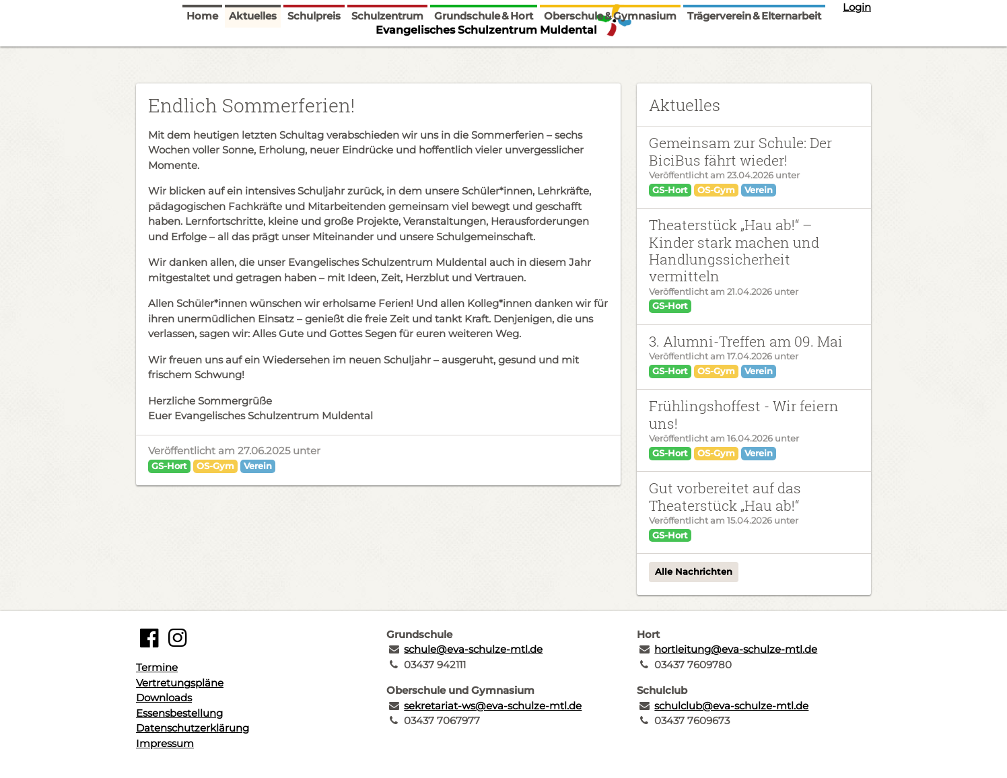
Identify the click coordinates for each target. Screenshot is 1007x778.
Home (202, 55)
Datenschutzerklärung (192, 727)
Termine (157, 667)
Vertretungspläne (179, 682)
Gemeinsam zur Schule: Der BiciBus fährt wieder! (740, 151)
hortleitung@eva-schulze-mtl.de (735, 649)
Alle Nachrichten (693, 571)
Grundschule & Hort (483, 55)
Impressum (165, 743)
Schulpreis (314, 55)
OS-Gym (215, 465)
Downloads (164, 697)
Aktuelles (253, 55)
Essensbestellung (179, 713)
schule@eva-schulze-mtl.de (473, 649)
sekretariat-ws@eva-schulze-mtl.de (493, 705)
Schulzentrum (387, 55)
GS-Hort (169, 465)
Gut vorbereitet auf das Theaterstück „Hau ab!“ (725, 496)
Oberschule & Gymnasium (610, 55)
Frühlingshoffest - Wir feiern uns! (744, 414)
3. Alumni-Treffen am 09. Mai (746, 341)
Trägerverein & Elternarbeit (754, 55)
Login (857, 7)
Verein (258, 465)
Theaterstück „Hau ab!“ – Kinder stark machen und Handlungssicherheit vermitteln (734, 250)
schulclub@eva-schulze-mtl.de (731, 705)
